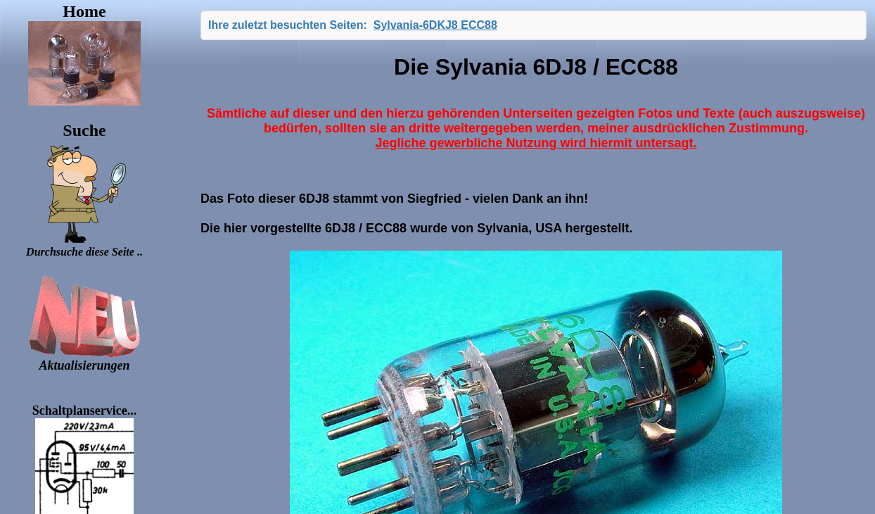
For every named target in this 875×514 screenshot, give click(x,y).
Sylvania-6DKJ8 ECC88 (435, 25)
